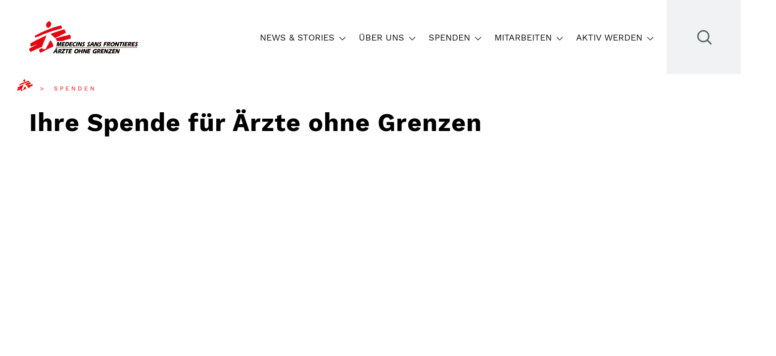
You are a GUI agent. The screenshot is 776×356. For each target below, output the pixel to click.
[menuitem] (32, 88)
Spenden (455, 37)
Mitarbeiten (529, 37)
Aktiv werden (615, 37)
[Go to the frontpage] (83, 37)
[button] (342, 37)
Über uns (387, 37)
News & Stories (303, 37)
